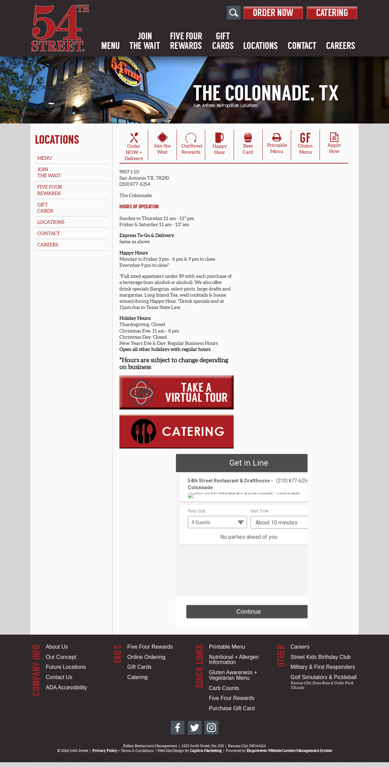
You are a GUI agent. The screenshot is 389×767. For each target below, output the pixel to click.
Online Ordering (146, 657)
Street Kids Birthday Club (320, 657)
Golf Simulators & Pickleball (323, 677)
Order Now (267, 12)
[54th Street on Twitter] (195, 727)
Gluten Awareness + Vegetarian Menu (233, 675)
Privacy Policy (104, 751)
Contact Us (59, 677)
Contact (302, 46)
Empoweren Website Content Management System (289, 751)
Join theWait (162, 144)
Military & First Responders (322, 667)
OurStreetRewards (192, 144)
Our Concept (61, 657)
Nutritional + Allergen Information (234, 659)
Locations (260, 46)
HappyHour (219, 144)
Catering (330, 12)
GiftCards (223, 41)
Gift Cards (139, 667)
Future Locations (66, 667)
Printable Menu (227, 647)
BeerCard (248, 144)
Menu (110, 46)
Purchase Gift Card (232, 708)
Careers (340, 46)
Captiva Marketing (206, 751)
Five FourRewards (186, 41)
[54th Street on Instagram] (211, 727)
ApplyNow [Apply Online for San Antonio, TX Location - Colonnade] (334, 145)
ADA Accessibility (66, 687)
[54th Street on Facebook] (177, 727)
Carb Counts (224, 688)
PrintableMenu (277, 145)
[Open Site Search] (226, 13)
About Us (57, 647)
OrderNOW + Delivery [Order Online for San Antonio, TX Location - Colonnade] (134, 147)
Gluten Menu (305, 144)
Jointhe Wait (144, 41)
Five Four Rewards (150, 647)
